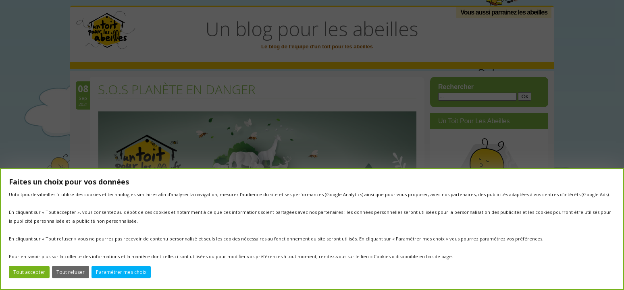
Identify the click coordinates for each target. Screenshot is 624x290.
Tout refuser (70, 272)
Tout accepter (29, 272)
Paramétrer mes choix (121, 272)
